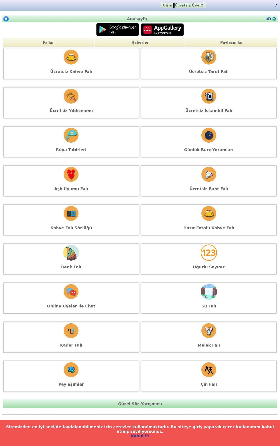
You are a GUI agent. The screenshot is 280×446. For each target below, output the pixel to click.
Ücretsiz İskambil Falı (208, 110)
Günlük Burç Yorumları (209, 149)
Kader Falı (71, 345)
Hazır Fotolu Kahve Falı (208, 228)
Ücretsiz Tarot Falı (209, 71)
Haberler (140, 42)
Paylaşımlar (231, 42)
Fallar (48, 42)
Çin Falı (209, 384)
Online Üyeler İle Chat (71, 306)
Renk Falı (71, 267)
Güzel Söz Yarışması (140, 403)
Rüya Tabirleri (71, 149)
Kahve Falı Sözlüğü (71, 228)
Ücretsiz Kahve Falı (71, 71)
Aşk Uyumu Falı (71, 189)
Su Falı (208, 306)
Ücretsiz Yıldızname (71, 110)
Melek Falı (209, 345)
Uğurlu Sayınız (209, 267)
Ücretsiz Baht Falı (208, 189)
